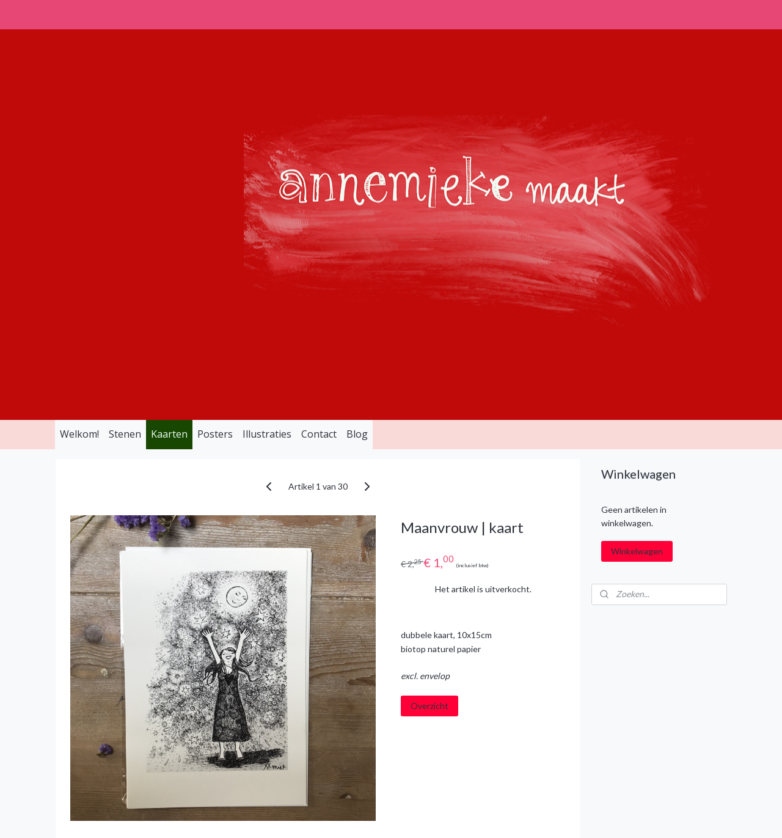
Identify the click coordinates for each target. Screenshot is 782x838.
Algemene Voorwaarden (244, 670)
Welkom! (79, 182)
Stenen (125, 182)
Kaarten (169, 182)
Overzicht (429, 454)
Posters (215, 182)
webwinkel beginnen (419, 816)
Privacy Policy (222, 697)
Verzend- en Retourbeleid (247, 724)
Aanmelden (629, 712)
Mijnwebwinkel (519, 816)
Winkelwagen (637, 299)
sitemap (355, 816)
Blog (357, 182)
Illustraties (267, 182)
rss (377, 816)
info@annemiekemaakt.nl (112, 724)
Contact (319, 182)
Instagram (350, 670)
